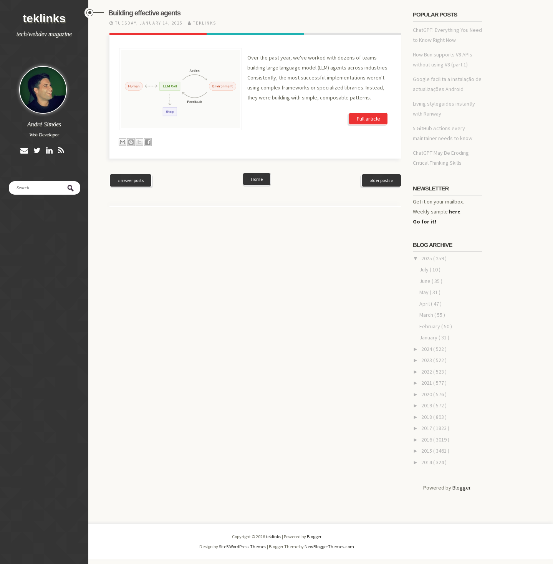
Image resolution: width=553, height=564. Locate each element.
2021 (427, 382)
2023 (427, 360)
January (429, 337)
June (425, 281)
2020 (427, 394)
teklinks (44, 18)
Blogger (461, 487)
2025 (427, 258)
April (425, 303)
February (430, 326)
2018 (427, 416)
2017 (427, 428)
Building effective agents (144, 13)
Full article (368, 118)
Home (257, 179)
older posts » (381, 180)
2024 (427, 349)
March (426, 314)
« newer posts (131, 180)
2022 (427, 371)
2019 (427, 405)
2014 (427, 462)
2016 (427, 439)
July (424, 269)
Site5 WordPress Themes (243, 546)
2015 (427, 450)
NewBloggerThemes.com (329, 546)
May (424, 292)
